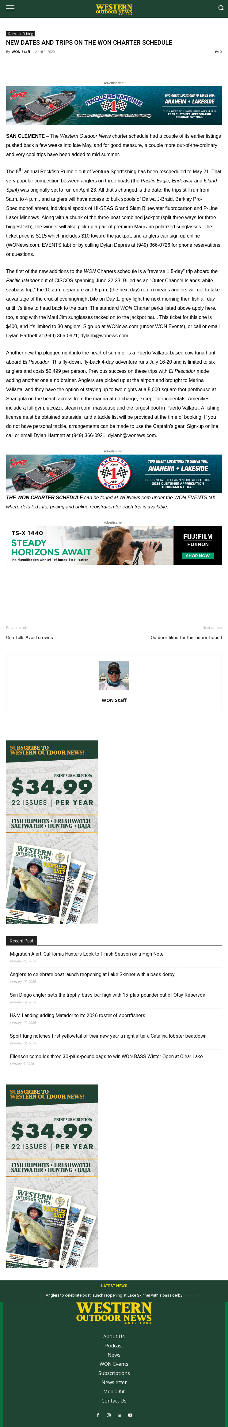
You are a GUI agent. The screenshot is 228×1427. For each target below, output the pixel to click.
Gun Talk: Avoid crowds (29, 637)
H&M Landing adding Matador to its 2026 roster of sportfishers (77, 1015)
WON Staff (21, 51)
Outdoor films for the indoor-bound (186, 637)
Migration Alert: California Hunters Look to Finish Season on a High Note (87, 954)
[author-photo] (114, 690)
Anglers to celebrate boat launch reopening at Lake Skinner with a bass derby (92, 974)
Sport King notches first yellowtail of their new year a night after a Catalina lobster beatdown (108, 1036)
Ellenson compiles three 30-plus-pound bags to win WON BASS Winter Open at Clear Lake (106, 1056)
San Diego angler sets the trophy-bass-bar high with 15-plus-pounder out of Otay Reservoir (107, 995)
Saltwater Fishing (20, 34)
